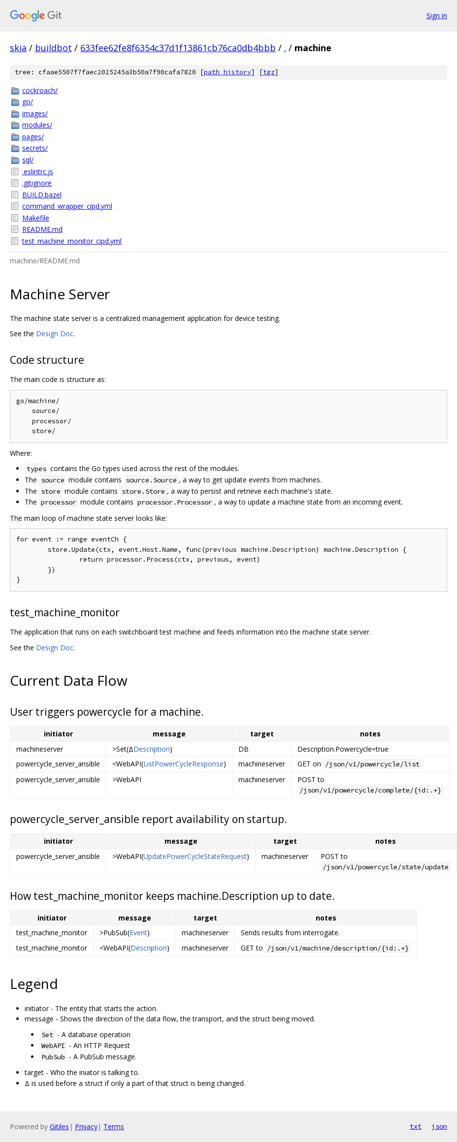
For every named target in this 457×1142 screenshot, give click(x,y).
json (439, 1126)
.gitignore (37, 183)
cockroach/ (40, 90)
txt (416, 1126)
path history (227, 72)
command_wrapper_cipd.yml (67, 206)
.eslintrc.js (37, 171)
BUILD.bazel (42, 194)
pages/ (33, 136)
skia (18, 48)
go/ (27, 101)
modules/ (37, 124)
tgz (269, 72)
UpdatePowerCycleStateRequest (195, 856)
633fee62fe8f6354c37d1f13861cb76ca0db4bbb (178, 48)
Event (138, 932)
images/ (35, 113)
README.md (42, 229)
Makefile (35, 217)
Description (151, 749)
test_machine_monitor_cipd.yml (72, 241)
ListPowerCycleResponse (183, 763)
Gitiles (59, 1126)
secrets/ (35, 148)
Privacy (86, 1126)
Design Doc (54, 333)
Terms (113, 1126)
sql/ (27, 159)
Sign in (436, 15)
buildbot (53, 48)
